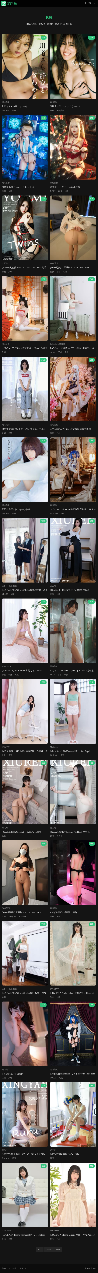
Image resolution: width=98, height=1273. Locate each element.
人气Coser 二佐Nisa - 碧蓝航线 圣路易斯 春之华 (73, 509)
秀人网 (53, 586)
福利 (4, 191)
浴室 (52, 916)
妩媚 (4, 433)
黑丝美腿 (22, 916)
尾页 (58, 1249)
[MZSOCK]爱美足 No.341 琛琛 (64, 1154)
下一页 (49, 1249)
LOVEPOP (54, 989)
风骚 (14, 110)
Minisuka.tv (6, 666)
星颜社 (5, 1150)
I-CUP (52, 675)
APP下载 (12, 1268)
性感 (52, 1239)
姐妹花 (5, 594)
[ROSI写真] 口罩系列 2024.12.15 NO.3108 (21, 912)
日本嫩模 (6, 110)
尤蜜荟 (5, 263)
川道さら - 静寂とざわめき (15, 106)
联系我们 (23, 1268)
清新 (58, 272)
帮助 (4, 1268)
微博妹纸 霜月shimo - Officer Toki (18, 187)
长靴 (4, 755)
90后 (4, 1078)
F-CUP (53, 191)
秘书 (59, 675)
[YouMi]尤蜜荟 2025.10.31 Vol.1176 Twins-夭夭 (24, 267)
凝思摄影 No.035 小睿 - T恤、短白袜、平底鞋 (24, 429)
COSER (53, 1078)
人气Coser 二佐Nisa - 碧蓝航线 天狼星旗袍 (70, 429)
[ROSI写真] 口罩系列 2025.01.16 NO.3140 (69, 267)
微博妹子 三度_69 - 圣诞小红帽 (65, 187)
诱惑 (60, 352)
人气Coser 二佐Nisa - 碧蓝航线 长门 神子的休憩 (24, 348)
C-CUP (53, 352)
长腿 (52, 594)
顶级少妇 (54, 513)
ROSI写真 (54, 263)
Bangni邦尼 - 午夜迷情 (12, 1074)
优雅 (52, 272)
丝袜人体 (6, 1158)
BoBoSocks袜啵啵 (57, 344)
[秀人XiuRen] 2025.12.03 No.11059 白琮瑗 (69, 590)
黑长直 (59, 836)
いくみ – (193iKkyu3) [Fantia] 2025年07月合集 (72, 670)
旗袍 (52, 433)
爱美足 (53, 1150)
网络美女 (6, 102)
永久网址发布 (90, 1268)
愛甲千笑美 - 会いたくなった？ (65, 106)
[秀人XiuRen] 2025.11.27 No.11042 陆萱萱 (21, 832)
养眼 (4, 675)
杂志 (52, 997)
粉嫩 (10, 675)
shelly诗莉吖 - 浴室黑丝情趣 (63, 912)
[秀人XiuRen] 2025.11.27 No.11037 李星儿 (69, 832)
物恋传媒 (6, 747)
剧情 (60, 191)
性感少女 (54, 755)
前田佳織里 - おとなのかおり (16, 509)
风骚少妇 (60, 110)
